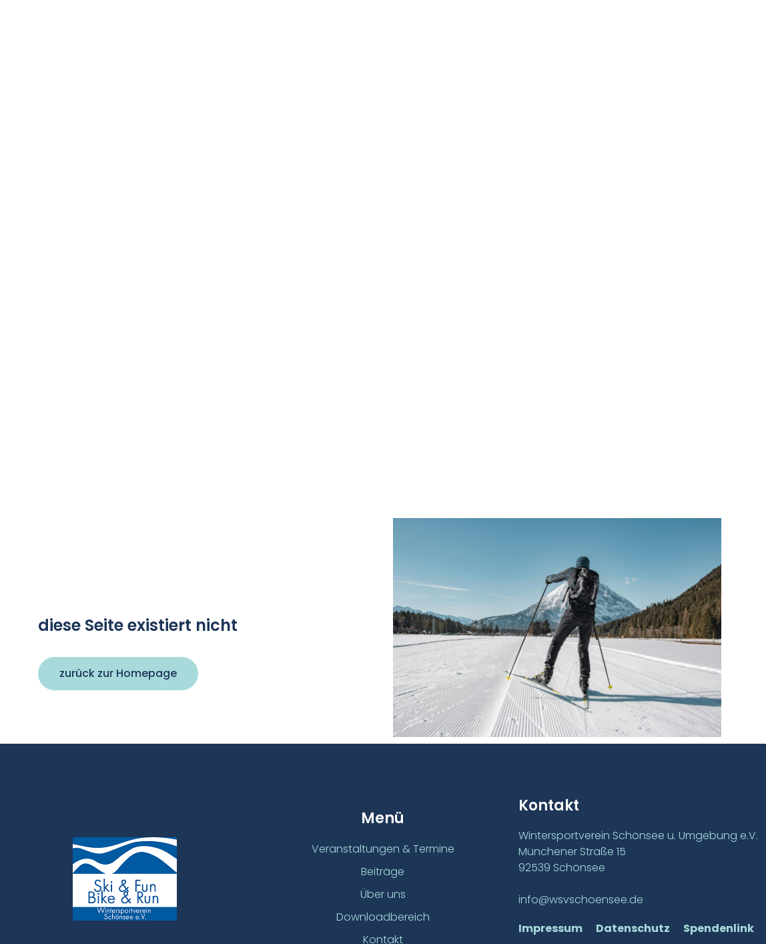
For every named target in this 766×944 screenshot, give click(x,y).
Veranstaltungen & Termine (383, 849)
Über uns (383, 894)
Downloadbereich (383, 917)
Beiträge (382, 871)
